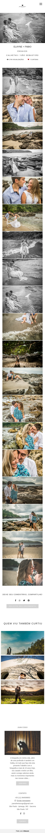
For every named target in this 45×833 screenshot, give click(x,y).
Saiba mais (22, 783)
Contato (22, 821)
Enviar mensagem (23, 800)
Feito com (22, 831)
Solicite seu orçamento (22, 606)
